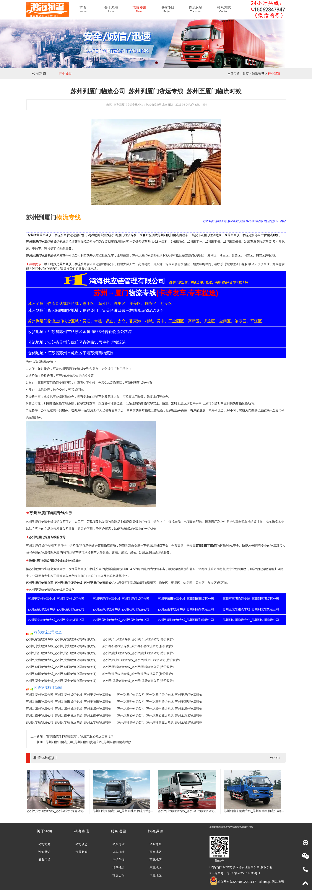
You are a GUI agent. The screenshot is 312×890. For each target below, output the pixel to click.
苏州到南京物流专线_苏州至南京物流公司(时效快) (257, 811)
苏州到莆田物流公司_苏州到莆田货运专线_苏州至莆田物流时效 (68, 701)
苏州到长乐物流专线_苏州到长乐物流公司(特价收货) (138, 639)
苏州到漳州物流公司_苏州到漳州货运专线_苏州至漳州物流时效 (160, 708)
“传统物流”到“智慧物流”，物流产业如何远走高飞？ (80, 736)
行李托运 (118, 867)
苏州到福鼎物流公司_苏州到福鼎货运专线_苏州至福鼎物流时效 (160, 722)
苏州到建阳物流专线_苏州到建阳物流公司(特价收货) (61, 674)
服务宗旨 (44, 859)
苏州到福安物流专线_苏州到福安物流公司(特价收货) (61, 680)
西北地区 (156, 859)
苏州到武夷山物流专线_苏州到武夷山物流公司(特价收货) (141, 660)
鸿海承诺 (44, 852)
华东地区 (156, 844)
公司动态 (39, 73)
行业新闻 (65, 73)
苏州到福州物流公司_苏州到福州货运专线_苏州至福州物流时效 (68, 694)
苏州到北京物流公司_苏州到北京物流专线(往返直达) (128, 811)
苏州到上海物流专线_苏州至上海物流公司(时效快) (192, 811)
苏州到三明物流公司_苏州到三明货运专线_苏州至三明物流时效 (160, 701)
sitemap (264, 882)
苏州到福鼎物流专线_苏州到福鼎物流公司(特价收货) (138, 680)
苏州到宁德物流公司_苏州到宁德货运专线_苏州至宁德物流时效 (68, 722)
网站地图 (278, 882)
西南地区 (156, 852)
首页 (246, 73)
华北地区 (156, 875)
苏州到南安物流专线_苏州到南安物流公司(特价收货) (138, 653)
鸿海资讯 (258, 73)
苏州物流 (104, 545)
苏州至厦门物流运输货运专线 (45, 241)
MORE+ (275, 758)
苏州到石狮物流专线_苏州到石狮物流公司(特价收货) (137, 646)
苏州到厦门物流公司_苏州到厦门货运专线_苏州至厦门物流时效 (160, 694)
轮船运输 (118, 875)
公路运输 (118, 844)
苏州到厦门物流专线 (39, 255)
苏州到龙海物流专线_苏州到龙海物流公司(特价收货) (61, 660)
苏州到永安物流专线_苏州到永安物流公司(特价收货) (61, 646)
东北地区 (156, 867)
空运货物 (118, 859)
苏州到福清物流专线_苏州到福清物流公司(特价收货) (61, 639)
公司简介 (44, 844)
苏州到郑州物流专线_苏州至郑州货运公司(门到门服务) (64, 811)
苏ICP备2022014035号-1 (243, 873)
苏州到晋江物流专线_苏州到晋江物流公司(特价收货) (61, 653)
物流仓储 (175, 521)
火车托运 (118, 852)
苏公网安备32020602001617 (236, 882)
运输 (95, 396)
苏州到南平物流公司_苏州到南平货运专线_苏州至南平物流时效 (68, 715)
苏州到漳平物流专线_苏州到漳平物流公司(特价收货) (137, 674)
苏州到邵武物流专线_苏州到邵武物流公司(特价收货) (138, 667)
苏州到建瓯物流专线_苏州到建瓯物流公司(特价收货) (61, 667)
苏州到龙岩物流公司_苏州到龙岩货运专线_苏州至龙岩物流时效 (160, 715)
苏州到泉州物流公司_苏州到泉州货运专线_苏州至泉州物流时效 (68, 708)
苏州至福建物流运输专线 (45, 589)
